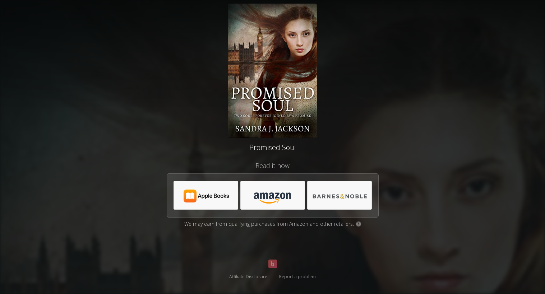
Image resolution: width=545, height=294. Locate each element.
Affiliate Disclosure (248, 277)
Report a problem (297, 277)
